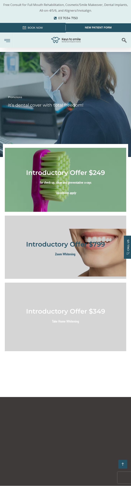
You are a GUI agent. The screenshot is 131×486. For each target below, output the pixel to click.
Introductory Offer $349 (65, 311)
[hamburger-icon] (7, 40)
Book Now (33, 28)
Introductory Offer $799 (65, 244)
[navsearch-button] (124, 40)
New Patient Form (98, 27)
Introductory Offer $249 (65, 173)
